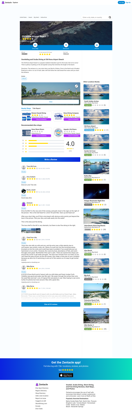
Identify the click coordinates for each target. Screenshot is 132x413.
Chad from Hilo (32, 237)
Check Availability (41, 119)
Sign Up (128, 2)
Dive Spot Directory (42, 388)
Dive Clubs (39, 409)
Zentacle (29, 203)
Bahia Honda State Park (74, 401)
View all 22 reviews (50, 304)
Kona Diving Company (71, 113)
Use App (121, 2)
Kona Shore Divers (38, 129)
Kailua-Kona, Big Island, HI (92, 177)
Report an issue (41, 398)
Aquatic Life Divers (70, 129)
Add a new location (42, 396)
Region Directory (41, 391)
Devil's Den (86, 401)
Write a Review (50, 159)
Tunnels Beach (81, 403)
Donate (38, 406)
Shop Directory (40, 393)
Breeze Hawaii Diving (39, 113)
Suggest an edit (41, 401)
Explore (15, 2)
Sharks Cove (75, 405)
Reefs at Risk (91, 396)
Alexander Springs (77, 406)
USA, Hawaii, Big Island (91, 103)
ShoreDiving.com (41, 403)
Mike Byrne (30, 266)
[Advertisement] (66, 9)
